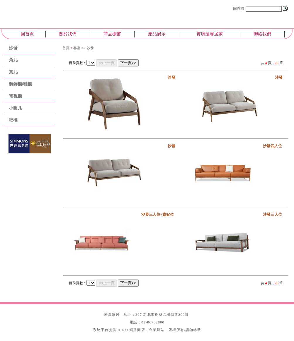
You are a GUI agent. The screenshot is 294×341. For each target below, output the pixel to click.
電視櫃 (15, 95)
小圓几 (15, 107)
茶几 (13, 71)
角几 (13, 59)
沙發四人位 (272, 146)
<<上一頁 (106, 63)
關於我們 (68, 33)
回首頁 (238, 8)
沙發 (13, 47)
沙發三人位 (272, 214)
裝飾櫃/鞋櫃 (20, 83)
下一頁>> (128, 63)
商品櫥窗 (112, 33)
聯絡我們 (262, 33)
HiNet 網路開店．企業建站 (141, 330)
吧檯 (13, 119)
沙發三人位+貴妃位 (157, 214)
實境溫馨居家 (209, 33)
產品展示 (157, 33)
